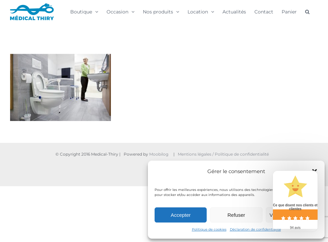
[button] (307, 11)
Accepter (181, 215)
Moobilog (158, 154)
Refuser (236, 215)
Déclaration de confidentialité (255, 229)
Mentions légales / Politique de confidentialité (224, 154)
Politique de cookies (209, 229)
